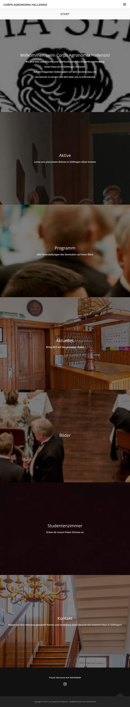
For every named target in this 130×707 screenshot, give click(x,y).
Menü (124, 4)
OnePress (73, 702)
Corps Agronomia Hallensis (25, 4)
